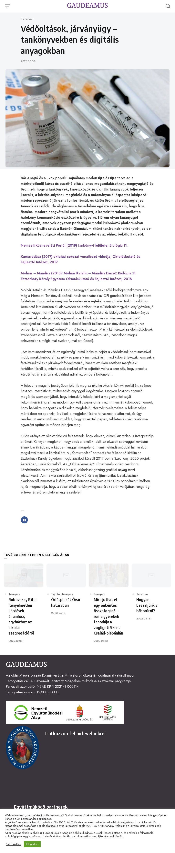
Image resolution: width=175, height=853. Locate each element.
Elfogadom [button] (32, 844)
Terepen (27, 19)
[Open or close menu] (8, 6)
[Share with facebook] (24, 519)
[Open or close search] (168, 6)
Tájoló (55, 594)
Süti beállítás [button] (13, 844)
